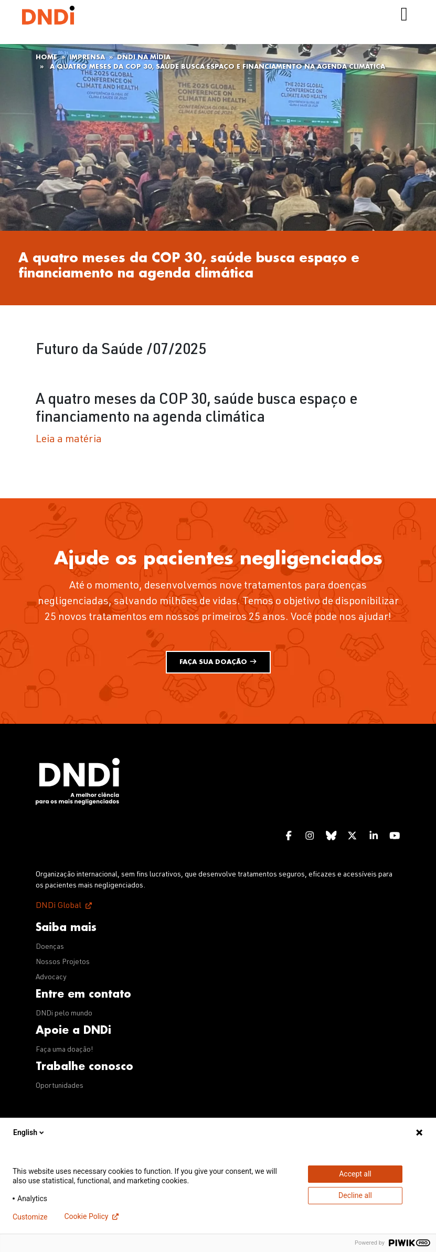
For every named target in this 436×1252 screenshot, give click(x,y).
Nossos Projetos (63, 962)
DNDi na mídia (144, 57)
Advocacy (51, 977)
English (29, 1132)
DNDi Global (58, 906)
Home (46, 57)
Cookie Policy (86, 1216)
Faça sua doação (218, 661)
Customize (30, 1217)
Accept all (355, 1174)
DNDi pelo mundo (64, 1014)
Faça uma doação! (64, 1050)
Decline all (355, 1195)
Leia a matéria (69, 440)
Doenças (50, 947)
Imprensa (87, 57)
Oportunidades (59, 1086)
